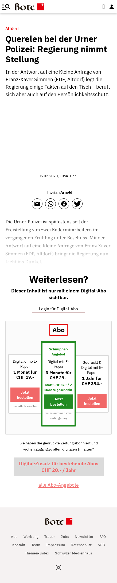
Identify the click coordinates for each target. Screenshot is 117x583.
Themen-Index (37, 553)
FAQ (102, 536)
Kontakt (19, 545)
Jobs (65, 536)
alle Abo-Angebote (58, 485)
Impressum (55, 545)
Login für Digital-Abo (58, 308)
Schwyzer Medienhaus (73, 553)
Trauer (49, 536)
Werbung (31, 536)
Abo (14, 536)
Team (36, 545)
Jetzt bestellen (25, 395)
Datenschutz (81, 545)
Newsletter (84, 536)
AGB (101, 545)
